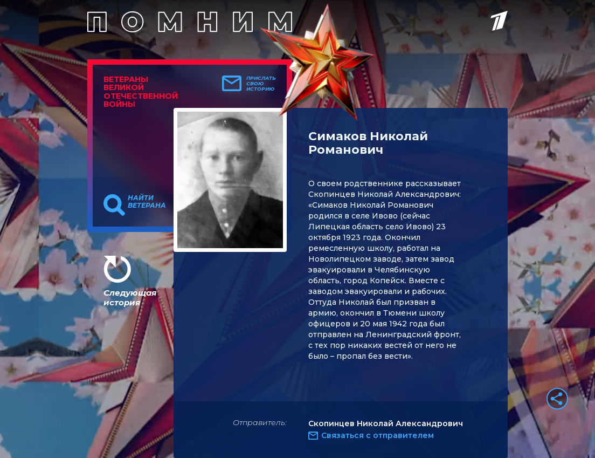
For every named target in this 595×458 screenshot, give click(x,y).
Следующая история (129, 297)
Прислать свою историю (261, 84)
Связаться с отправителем (377, 435)
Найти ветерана (147, 201)
